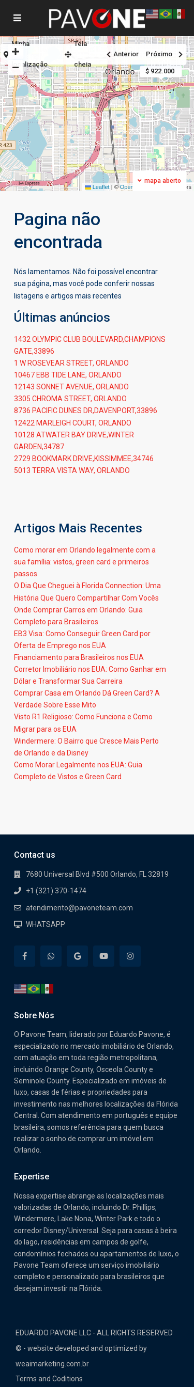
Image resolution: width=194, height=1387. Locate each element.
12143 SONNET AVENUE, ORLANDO (71, 387)
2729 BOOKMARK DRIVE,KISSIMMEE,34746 (84, 458)
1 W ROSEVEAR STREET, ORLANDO (71, 363)
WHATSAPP (45, 924)
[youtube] (103, 956)
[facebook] (24, 956)
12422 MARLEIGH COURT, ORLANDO (72, 423)
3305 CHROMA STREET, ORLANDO (70, 399)
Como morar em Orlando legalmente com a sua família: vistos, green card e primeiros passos (85, 562)
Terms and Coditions (49, 1379)
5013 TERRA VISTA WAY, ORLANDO (72, 470)
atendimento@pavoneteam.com (79, 908)
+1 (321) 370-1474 (56, 891)
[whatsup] (51, 956)
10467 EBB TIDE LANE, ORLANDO (68, 375)
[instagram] (130, 956)
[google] (77, 956)
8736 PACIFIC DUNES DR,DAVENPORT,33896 (85, 410)
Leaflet (97, 187)
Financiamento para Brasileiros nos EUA (79, 657)
